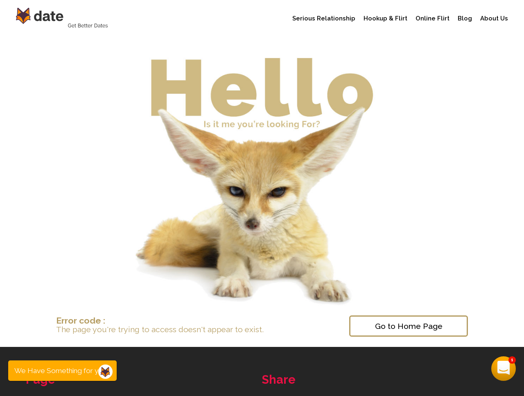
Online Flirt (432, 18)
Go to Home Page (409, 326)
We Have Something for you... (62, 371)
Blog (465, 18)
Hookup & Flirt (385, 18)
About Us (494, 18)
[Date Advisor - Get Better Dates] (63, 18)
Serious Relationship (323, 18)
